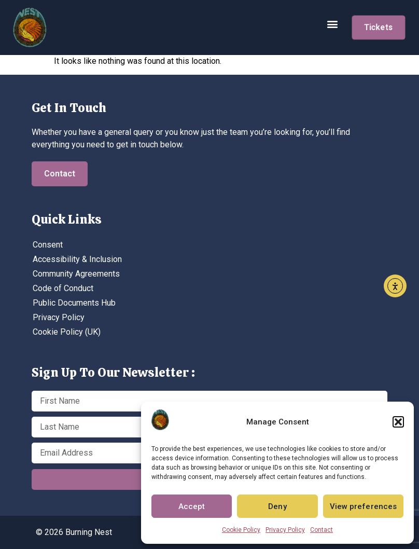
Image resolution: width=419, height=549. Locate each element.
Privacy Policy (285, 529)
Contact (321, 529)
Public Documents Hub (74, 303)
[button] (398, 422)
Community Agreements (76, 274)
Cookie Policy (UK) (67, 332)
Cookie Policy (241, 529)
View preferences (363, 506)
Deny (277, 506)
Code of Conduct (63, 288)
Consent (48, 245)
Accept (191, 506)
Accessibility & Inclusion (77, 259)
